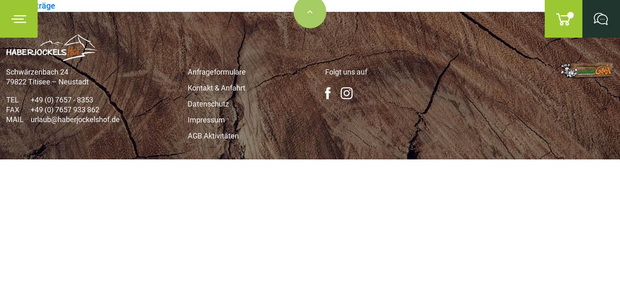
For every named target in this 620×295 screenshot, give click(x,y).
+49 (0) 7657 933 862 (65, 109)
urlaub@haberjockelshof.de (75, 119)
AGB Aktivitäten (213, 136)
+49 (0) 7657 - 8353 (62, 99)
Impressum (206, 120)
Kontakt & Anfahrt (216, 88)
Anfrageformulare (217, 72)
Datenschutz (208, 104)
